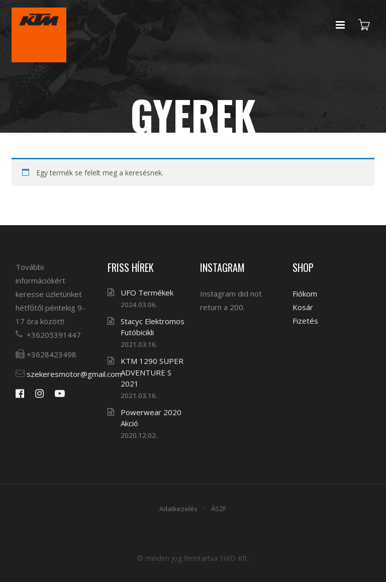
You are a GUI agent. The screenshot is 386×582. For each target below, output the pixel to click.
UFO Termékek (147, 292)
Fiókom (305, 293)
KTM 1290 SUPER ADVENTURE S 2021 (152, 372)
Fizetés (305, 321)
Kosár (303, 307)
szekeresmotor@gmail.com (74, 374)
